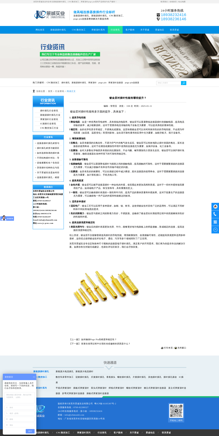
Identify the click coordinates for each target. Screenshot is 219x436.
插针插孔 (66, 83)
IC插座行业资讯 (48, 124)
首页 (50, 91)
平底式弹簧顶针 (63, 388)
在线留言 (173, 2)
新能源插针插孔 (58, 30)
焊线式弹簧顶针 (116, 388)
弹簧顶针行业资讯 (49, 119)
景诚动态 (159, 30)
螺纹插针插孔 (124, 377)
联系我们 (164, 2)
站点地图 (182, 2)
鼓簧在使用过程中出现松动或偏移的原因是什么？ (105, 344)
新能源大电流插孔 (65, 371)
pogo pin (102, 83)
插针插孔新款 (170, 377)
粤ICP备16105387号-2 (105, 403)
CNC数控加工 (79, 30)
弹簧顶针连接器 (116, 83)
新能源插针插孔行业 (50, 115)
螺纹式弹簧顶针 (134, 388)
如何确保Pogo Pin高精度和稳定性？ (99, 339)
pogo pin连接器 (132, 83)
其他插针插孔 (155, 377)
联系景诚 (174, 30)
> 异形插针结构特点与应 (47, 168)
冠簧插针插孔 (82, 377)
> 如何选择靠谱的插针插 (47, 153)
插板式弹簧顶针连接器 (98, 393)
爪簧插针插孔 (97, 377)
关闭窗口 (181, 348)
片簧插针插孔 (139, 377)
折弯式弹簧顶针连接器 (73, 393)
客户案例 (130, 30)
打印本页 (168, 348)
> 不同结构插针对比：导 (47, 158)
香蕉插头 (110, 377)
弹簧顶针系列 (98, 30)
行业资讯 (115, 30)
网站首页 (40, 30)
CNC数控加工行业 (49, 128)
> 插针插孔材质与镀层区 (47, 148)
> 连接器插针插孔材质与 (47, 143)
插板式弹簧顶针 (81, 388)
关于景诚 (144, 30)
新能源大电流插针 (84, 371)
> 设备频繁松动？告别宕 (47, 163)
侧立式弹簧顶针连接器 (155, 388)
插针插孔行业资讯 (49, 111)
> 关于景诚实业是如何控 (47, 172)
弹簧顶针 (92, 83)
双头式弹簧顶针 (99, 388)
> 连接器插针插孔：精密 (47, 177)
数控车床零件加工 (65, 377)
